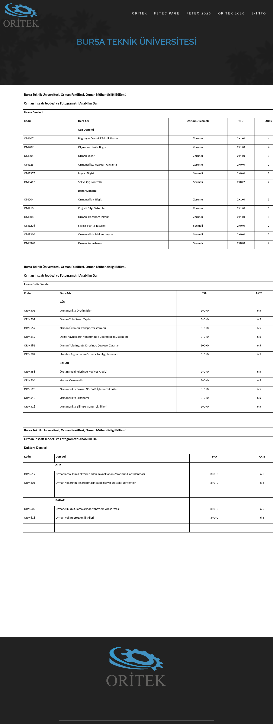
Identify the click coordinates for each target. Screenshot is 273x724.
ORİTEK (139, 13)
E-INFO (259, 13)
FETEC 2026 (199, 13)
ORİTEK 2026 (231, 13)
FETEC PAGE (167, 13)
